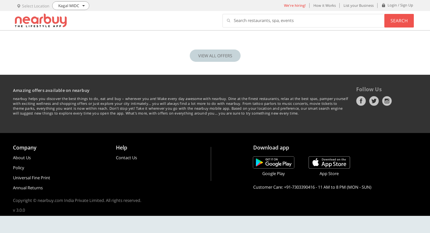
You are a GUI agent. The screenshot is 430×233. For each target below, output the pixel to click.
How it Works (324, 5)
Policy (18, 168)
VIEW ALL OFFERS (215, 56)
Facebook (361, 101)
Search (399, 20)
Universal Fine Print (31, 178)
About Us (22, 158)
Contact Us (126, 158)
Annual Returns (28, 188)
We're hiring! (295, 5)
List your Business (359, 5)
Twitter (374, 101)
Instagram (387, 101)
